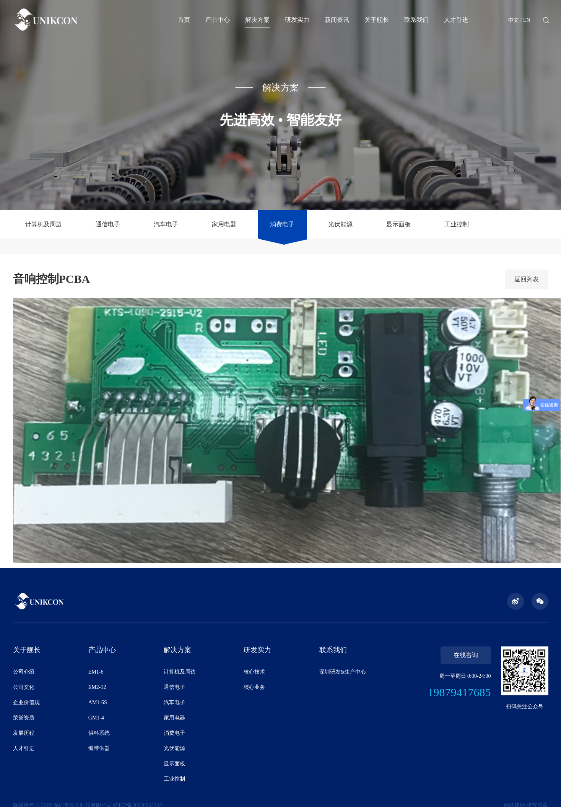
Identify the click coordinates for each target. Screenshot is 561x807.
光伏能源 (340, 224)
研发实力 (297, 19)
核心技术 (254, 672)
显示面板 (398, 224)
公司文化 (23, 687)
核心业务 (254, 687)
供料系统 (99, 733)
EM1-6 (96, 672)
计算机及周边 (43, 224)
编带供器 (99, 748)
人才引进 (456, 19)
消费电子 (282, 224)
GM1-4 (96, 718)
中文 (513, 20)
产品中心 (217, 19)
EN (526, 20)
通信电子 (108, 224)
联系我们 (416, 19)
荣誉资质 (23, 718)
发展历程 (23, 733)
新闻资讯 (337, 19)
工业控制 (456, 224)
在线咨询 (466, 655)
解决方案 (257, 19)
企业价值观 (26, 702)
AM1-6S (97, 702)
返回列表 (526, 279)
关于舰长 (376, 19)
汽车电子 (166, 224)
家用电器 (224, 224)
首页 (184, 19)
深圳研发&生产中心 (342, 672)
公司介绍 (23, 672)
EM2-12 (97, 687)
